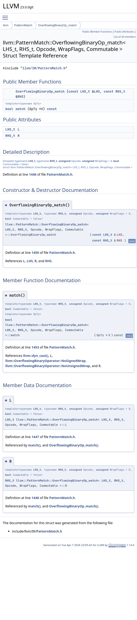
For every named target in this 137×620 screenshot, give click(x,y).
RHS (20, 96)
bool (9, 109)
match (20, 109)
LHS (97, 91)
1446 (32, 174)
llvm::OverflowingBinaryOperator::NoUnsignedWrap (47, 366)
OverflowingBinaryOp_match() (73, 445)
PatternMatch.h (59, 174)
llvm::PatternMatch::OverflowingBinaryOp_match (46, 224)
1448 (35, 498)
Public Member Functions (97, 31)
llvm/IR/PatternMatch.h (43, 68)
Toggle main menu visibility (6, 15)
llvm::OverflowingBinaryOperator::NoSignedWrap (45, 361)
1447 (35, 437)
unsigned (64, 161)
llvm (5, 25)
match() (34, 445)
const (73, 91)
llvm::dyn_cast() (35, 355)
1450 (35, 252)
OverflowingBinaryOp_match (57, 25)
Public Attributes (124, 31)
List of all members (125, 36)
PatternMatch (23, 25)
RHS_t (120, 91)
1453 (35, 347)
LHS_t (85, 91)
